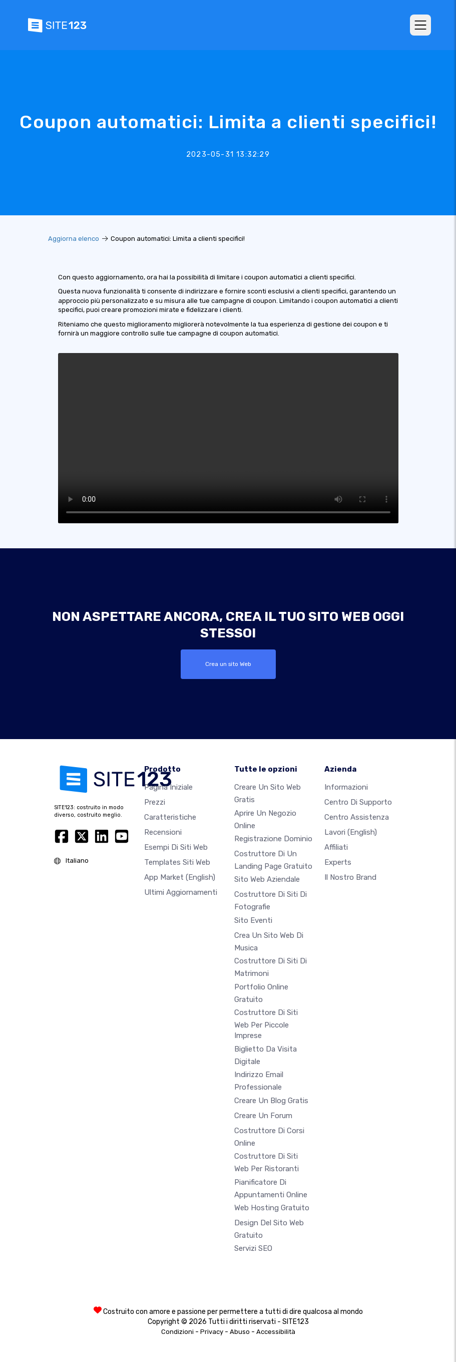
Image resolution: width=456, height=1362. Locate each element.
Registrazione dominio (273, 838)
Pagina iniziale (168, 787)
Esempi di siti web (176, 847)
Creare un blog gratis (271, 1100)
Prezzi (154, 802)
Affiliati (336, 847)
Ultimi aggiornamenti (180, 892)
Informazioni (346, 787)
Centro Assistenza (356, 817)
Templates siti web (177, 862)
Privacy (211, 1331)
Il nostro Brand (350, 877)
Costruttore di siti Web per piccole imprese (266, 1024)
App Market (179, 877)
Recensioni (163, 832)
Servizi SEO (253, 1248)
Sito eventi (253, 920)
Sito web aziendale (267, 879)
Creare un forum (263, 1115)
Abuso (240, 1331)
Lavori (350, 832)
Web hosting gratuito (271, 1207)
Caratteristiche (170, 817)
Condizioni (177, 1331)
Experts (337, 862)
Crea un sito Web (228, 663)
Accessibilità (275, 1331)
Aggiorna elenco (73, 238)
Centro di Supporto (358, 802)
